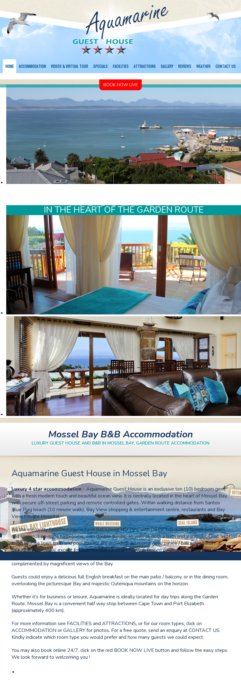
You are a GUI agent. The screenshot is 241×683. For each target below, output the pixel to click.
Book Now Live (120, 85)
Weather (203, 66)
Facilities (121, 66)
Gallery (167, 66)
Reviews (184, 66)
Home (9, 66)
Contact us (225, 66)
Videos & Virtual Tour (69, 66)
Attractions (145, 66)
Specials (100, 66)
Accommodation (32, 66)
